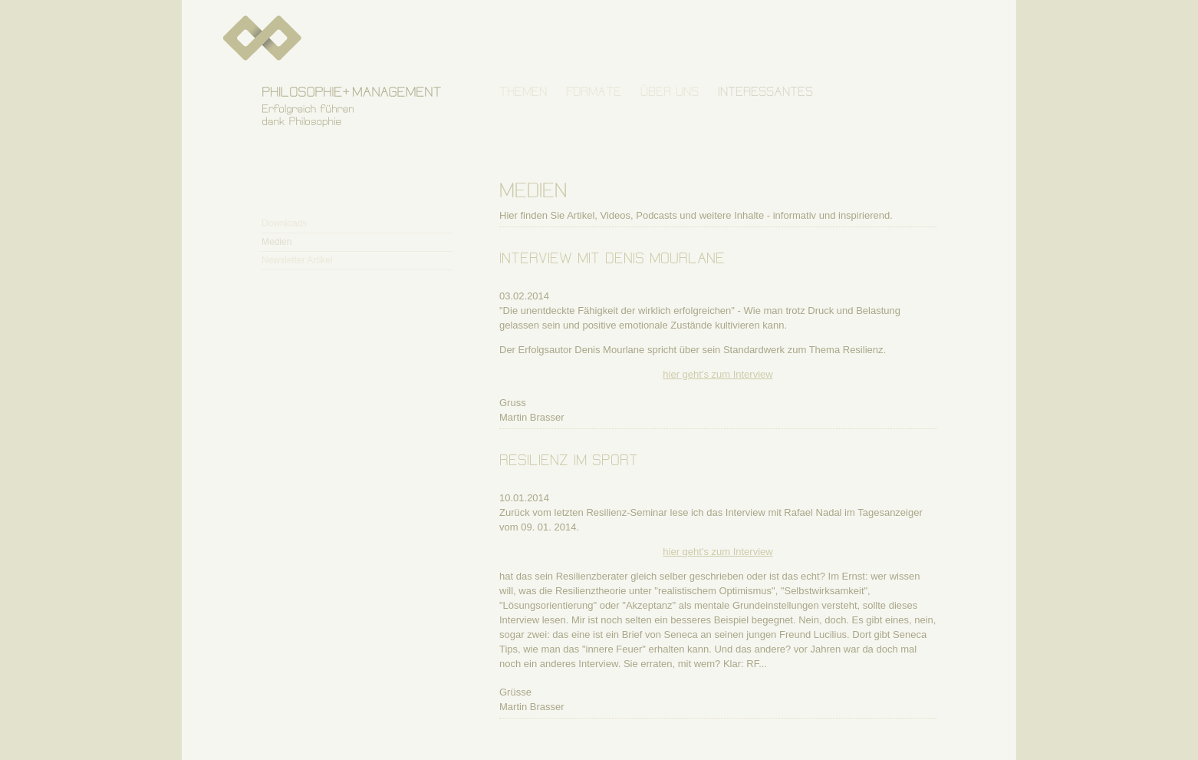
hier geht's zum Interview (717, 374)
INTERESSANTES (765, 92)
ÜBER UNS (669, 92)
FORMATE (593, 92)
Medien (276, 241)
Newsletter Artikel (297, 260)
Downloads (284, 223)
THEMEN (523, 92)
